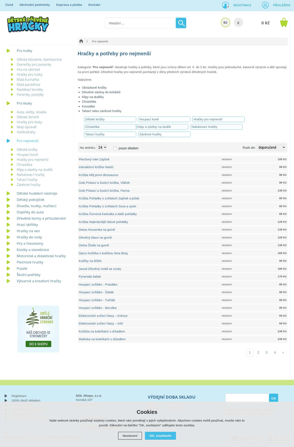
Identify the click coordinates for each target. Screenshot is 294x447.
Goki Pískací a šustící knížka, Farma (104, 190)
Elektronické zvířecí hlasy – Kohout (103, 315)
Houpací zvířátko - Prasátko (98, 284)
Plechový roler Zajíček (94, 159)
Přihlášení (280, 5)
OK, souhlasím (160, 435)
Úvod (9, 5)
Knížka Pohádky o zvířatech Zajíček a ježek (109, 198)
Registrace (241, 5)
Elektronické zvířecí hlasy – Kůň (101, 323)
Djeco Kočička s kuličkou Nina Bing (103, 253)
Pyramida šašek (90, 276)
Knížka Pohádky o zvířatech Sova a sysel (107, 206)
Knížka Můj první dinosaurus (98, 175)
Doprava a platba (69, 5)
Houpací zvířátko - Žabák (96, 292)
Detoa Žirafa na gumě (94, 245)
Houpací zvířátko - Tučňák (97, 300)
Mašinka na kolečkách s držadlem (102, 339)
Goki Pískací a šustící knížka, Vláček (104, 182)
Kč (225, 22)
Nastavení (130, 435)
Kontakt (94, 5)
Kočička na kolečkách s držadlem (102, 331)
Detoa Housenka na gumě (97, 229)
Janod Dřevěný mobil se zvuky (100, 269)
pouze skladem (128, 148)
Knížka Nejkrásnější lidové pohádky (103, 222)
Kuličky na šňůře (90, 261)
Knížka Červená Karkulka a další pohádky (108, 214)
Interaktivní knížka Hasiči (96, 167)
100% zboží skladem (25, 400)
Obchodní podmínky (34, 5)
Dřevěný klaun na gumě (95, 237)
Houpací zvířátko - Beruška (98, 308)
